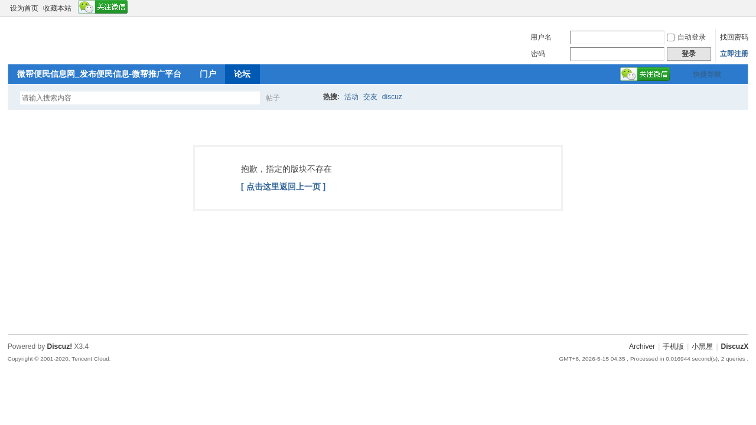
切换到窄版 (741, 8)
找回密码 (734, 37)
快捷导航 (707, 74)
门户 (208, 74)
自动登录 (686, 37)
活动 (351, 97)
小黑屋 (702, 346)
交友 (370, 97)
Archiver (642, 346)
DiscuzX (735, 346)
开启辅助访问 (732, 8)
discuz (392, 97)
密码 (538, 54)
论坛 (242, 74)
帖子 (273, 98)
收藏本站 (57, 8)
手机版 (673, 346)
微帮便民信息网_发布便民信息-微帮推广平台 (99, 74)
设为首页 (24, 8)
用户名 (541, 37)
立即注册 (734, 54)
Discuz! (60, 346)
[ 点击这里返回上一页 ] (283, 186)
